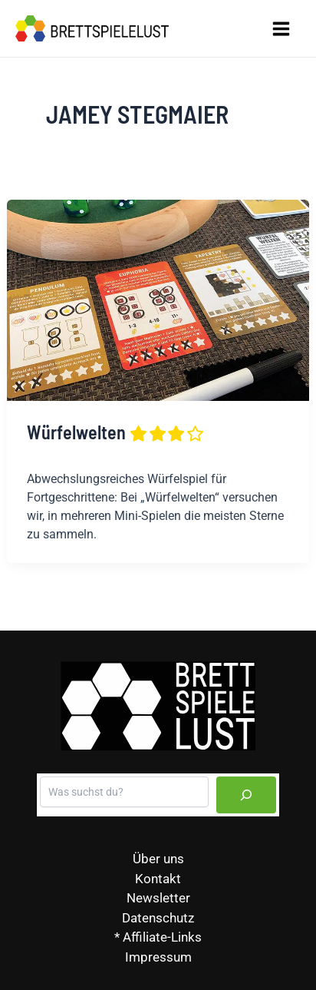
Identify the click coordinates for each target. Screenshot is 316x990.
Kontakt (158, 878)
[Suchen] (246, 794)
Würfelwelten (116, 432)
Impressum (158, 957)
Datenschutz (158, 917)
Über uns (158, 858)
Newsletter (158, 898)
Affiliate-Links (162, 937)
